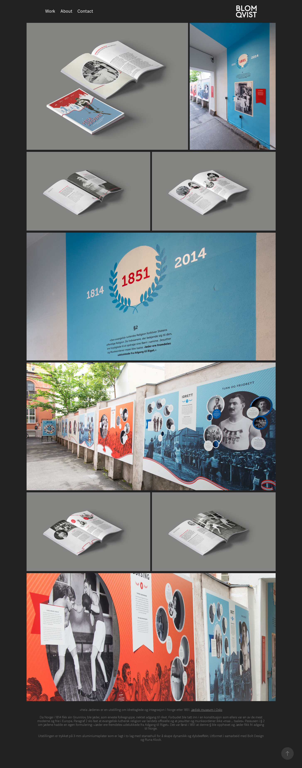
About (66, 11)
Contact (85, 11)
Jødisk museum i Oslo (206, 710)
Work (50, 11)
